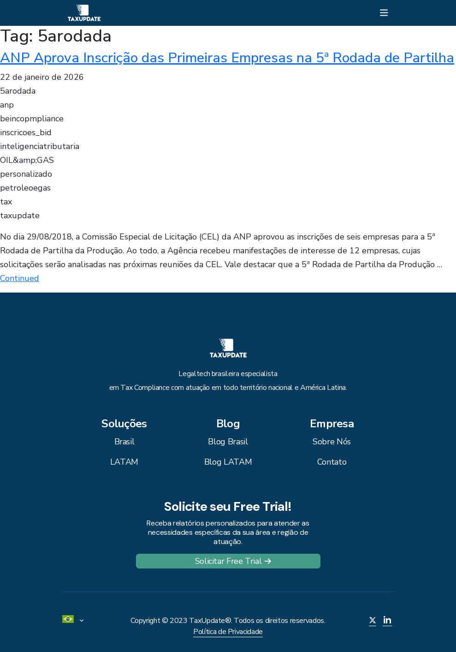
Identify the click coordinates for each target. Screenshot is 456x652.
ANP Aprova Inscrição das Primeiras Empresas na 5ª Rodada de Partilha (227, 57)
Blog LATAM (228, 461)
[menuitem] (76, 620)
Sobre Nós (332, 441)
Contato (331, 461)
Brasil (124, 441)
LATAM (124, 461)
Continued (19, 278)
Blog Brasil (228, 441)
